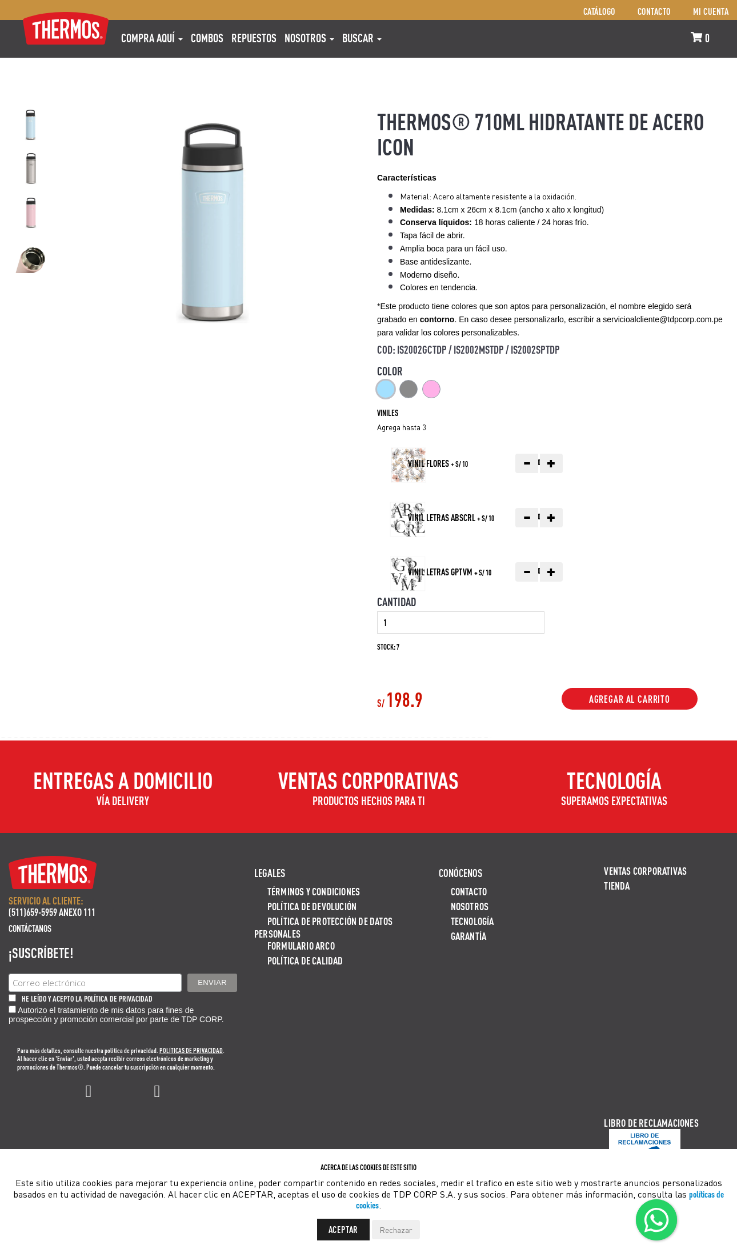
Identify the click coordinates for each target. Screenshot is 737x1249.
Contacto (654, 11)
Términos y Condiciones (313, 891)
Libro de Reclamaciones (651, 1122)
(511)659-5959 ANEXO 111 (52, 911)
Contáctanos (30, 928)
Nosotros (309, 37)
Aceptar (344, 1229)
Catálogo (599, 11)
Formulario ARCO (301, 945)
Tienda (617, 885)
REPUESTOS (254, 37)
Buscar (362, 37)
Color (390, 371)
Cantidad (396, 602)
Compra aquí (152, 37)
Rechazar (395, 1229)
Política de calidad (305, 960)
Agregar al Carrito (629, 698)
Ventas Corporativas (645, 870)
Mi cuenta (711, 11)
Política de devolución (312, 905)
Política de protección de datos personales (323, 927)
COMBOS (207, 37)
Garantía (469, 935)
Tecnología (472, 920)
